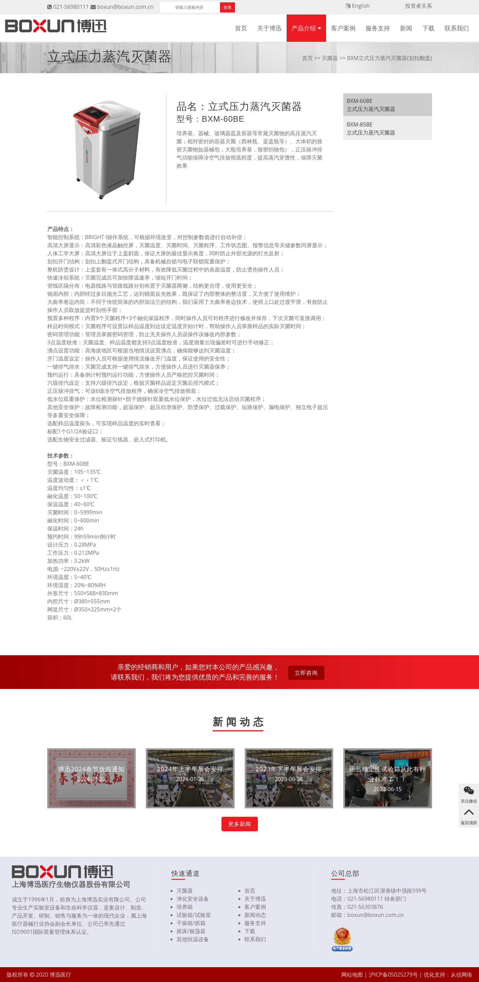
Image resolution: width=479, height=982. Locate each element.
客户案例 (343, 28)
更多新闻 (239, 824)
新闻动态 (255, 915)
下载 (428, 28)
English (361, 5)
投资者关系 (418, 5)
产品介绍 (304, 28)
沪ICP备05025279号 (393, 974)
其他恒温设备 (193, 939)
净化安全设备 (193, 898)
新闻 (406, 28)
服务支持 (378, 28)
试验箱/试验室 (194, 915)
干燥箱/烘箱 (191, 923)
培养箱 (185, 907)
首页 (241, 28)
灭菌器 (330, 58)
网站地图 (352, 974)
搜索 (227, 7)
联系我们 (457, 28)
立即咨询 (306, 672)
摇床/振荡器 (191, 931)
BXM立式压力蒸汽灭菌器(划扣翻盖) (389, 58)
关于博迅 (269, 28)
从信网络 (461, 974)
